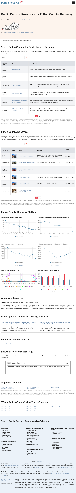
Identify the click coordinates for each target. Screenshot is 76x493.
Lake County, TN (30, 388)
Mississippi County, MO (7, 388)
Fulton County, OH (6, 408)
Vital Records (4, 428)
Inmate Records (55, 445)
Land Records (5, 447)
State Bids (29, 441)
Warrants (54, 441)
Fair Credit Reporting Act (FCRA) (13, 465)
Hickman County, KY (6, 387)
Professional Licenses (32, 454)
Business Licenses (31, 451)
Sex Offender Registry (57, 447)
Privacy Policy (64, 467)
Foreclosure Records (7, 445)
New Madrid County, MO (32, 387)
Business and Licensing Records (34, 449)
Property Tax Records (7, 444)
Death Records (5, 433)
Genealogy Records (6, 436)
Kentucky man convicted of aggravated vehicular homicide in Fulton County (55, 323)
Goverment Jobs (56, 433)
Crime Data (54, 444)
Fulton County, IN (55, 406)
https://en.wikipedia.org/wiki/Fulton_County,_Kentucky (19, 32)
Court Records (55, 442)
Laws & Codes (30, 436)
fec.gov (58, 291)
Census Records (30, 432)
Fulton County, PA (6, 410)
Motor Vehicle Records (32, 444)
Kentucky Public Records (7, 40)
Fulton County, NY (6, 406)
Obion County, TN (55, 387)
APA (24, 363)
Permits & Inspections (32, 433)
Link (8, 363)
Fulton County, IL (30, 410)
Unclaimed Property (31, 430)
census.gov (21, 239)
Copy (67, 363)
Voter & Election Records (33, 435)
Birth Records (5, 430)
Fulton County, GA (31, 408)
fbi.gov (21, 291)
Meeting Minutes (31, 442)
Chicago (14, 363)
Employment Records (57, 432)
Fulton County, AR (31, 406)
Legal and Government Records (34, 428)
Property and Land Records (8, 441)
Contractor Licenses (31, 453)
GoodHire (36, 467)
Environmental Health (32, 439)
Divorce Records (6, 435)
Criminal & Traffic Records (58, 438)
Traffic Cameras (55, 448)
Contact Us (9, 343)
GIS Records (5, 448)
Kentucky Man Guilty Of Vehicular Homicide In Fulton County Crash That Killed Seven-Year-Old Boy (19, 323)
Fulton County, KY (25, 19)
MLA (19, 363)
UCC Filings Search (6, 450)
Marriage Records (6, 432)
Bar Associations (31, 438)
